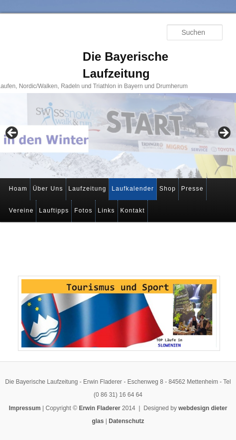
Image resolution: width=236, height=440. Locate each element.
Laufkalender (133, 188)
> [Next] (223, 133)
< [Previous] (12, 133)
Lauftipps (54, 210)
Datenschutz (126, 421)
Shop (167, 188)
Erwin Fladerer (99, 408)
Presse (192, 188)
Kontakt (132, 210)
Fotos (83, 210)
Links (106, 210)
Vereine (21, 210)
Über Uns (48, 188)
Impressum (25, 408)
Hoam (18, 188)
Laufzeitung (87, 188)
